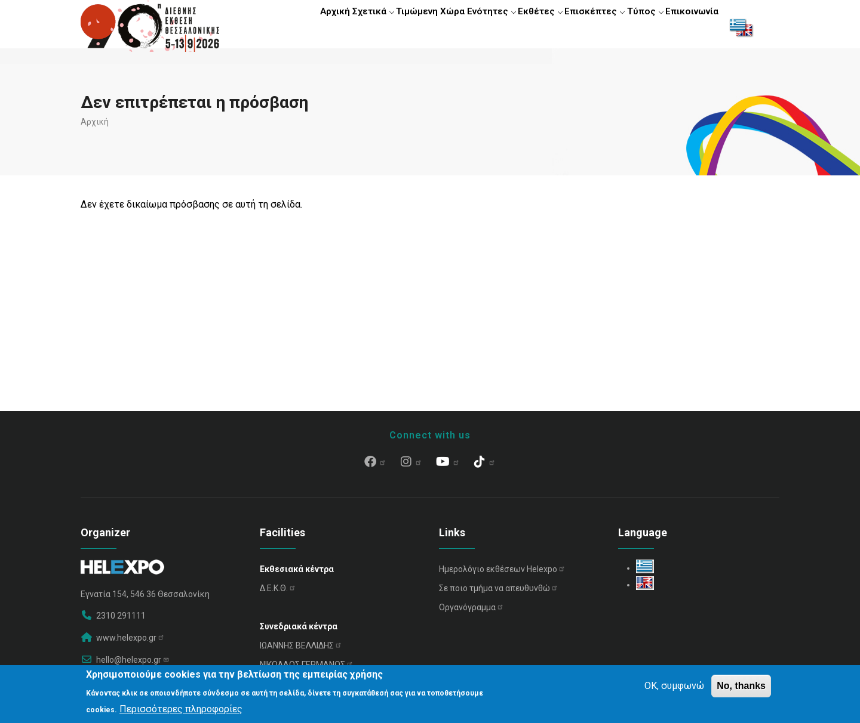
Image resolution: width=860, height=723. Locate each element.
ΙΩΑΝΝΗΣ (301, 651)
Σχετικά (334, 27)
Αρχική (288, 27)
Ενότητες (463, 27)
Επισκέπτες (578, 27)
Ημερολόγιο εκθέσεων (502, 574)
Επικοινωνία (689, 27)
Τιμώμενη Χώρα (397, 27)
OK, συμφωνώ (674, 685)
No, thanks (741, 686)
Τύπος (635, 27)
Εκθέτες (518, 27)
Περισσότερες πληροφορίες (180, 709)
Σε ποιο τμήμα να (498, 593)
